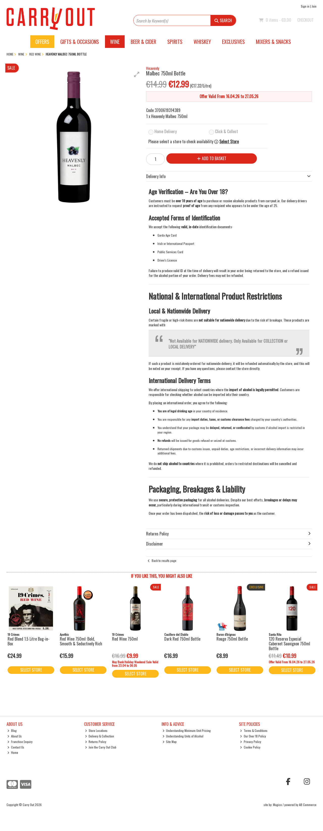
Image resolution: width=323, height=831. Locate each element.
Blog (12, 730)
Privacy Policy (250, 741)
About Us (14, 736)
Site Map (170, 741)
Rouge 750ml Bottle (232, 639)
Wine (115, 41)
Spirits (174, 41)
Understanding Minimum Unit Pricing (187, 730)
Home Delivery (165, 131)
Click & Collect (226, 131)
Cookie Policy (250, 747)
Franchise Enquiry (20, 741)
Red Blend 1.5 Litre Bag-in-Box (28, 641)
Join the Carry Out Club (101, 747)
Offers (42, 41)
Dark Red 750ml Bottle (182, 639)
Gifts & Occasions (79, 41)
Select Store (229, 141)
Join (314, 6)
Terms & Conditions (253, 730)
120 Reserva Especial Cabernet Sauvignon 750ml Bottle (289, 643)
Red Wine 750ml (125, 639)
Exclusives (233, 41)
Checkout (305, 20)
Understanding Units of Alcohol (183, 736)
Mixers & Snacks (273, 41)
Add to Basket (211, 158)
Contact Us (15, 747)
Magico (277, 805)
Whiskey (202, 41)
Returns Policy (95, 741)
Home (12, 752)
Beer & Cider (143, 41)
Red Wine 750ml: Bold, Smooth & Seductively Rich (81, 641)
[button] (137, 74)
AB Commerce (307, 805)
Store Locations (96, 730)
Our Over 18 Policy (253, 736)
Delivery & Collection (99, 736)
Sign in (305, 6)
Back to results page (164, 560)
